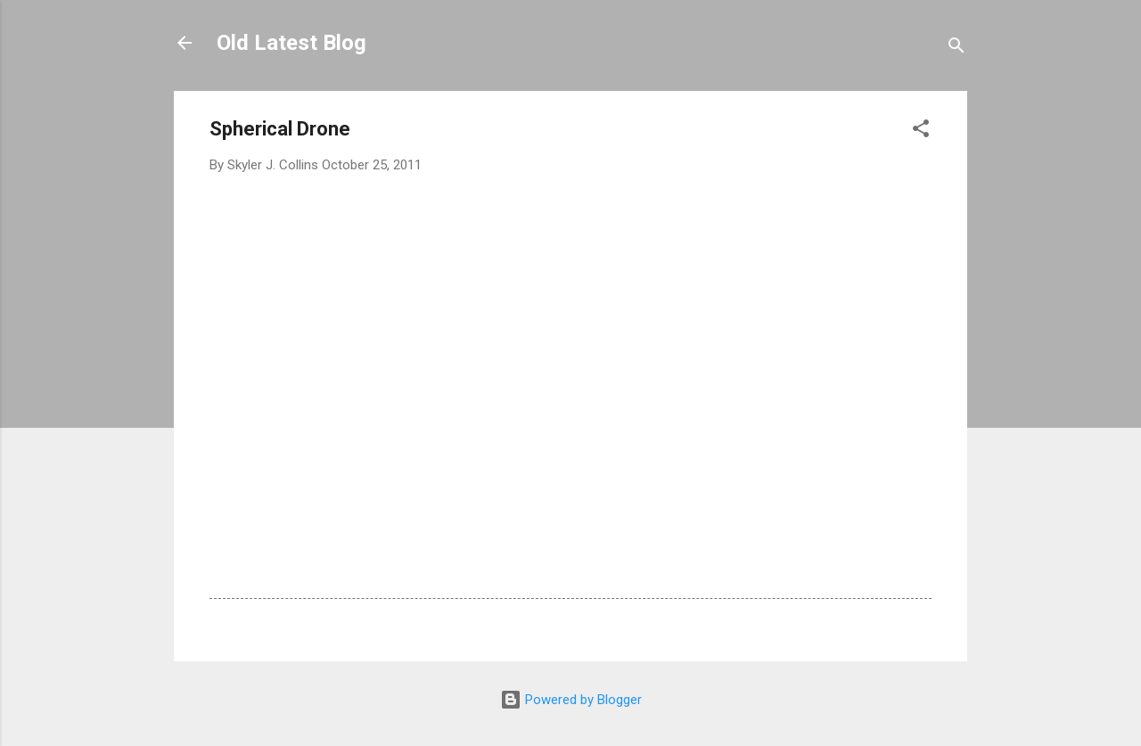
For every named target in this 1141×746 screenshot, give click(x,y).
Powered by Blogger (571, 700)
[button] (921, 131)
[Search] (956, 48)
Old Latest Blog (291, 42)
